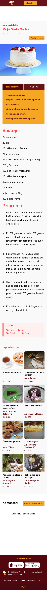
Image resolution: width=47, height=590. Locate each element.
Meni (23, 587)
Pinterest (40, 580)
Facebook (7, 580)
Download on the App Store (16, 565)
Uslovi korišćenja (36, 572)
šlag (27, 333)
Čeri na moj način (13, 436)
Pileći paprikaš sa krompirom (20, 118)
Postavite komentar (33, 503)
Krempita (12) (34, 436)
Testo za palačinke (15, 95)
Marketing (12, 574)
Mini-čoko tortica (34, 401)
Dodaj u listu (37, 38)
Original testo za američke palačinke (23, 99)
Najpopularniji (12, 86)
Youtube (22, 580)
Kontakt (20, 574)
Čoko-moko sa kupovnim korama (22, 109)
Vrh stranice (22, 558)
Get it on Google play (32, 565)
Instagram (31, 580)
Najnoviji (34, 86)
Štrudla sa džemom (16, 114)
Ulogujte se (30, 3)
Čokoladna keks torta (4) (34, 471)
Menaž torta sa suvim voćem (13, 401)
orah (23, 330)
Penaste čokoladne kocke (13, 471)
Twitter (15, 580)
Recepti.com (5, 573)
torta (12, 330)
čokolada (14, 333)
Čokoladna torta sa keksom (34, 367)
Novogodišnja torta (13, 367)
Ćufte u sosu (12, 104)
